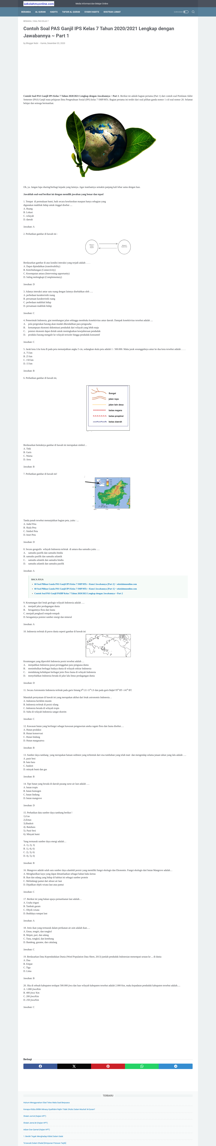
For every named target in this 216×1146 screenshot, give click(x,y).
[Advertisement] (80, 72)
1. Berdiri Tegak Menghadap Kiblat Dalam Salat (167, 71)
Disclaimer (127, 1135)
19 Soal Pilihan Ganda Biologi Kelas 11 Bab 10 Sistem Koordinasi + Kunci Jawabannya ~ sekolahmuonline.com (170, 331)
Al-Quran (42, 12)
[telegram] (125, 1103)
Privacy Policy (112, 1135)
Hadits (56, 12)
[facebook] (34, 1103)
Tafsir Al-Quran (73, 12)
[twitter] (57, 1103)
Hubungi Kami (141, 1135)
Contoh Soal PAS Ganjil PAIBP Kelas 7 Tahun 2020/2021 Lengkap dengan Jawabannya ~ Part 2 (78, 616)
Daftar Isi (99, 1135)
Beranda (28, 12)
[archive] (157, 384)
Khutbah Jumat (114, 12)
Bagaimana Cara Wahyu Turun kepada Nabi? (166, 95)
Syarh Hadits (94, 12)
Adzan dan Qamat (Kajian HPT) (161, 64)
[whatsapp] (103, 1103)
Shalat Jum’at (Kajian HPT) (159, 51)
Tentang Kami (85, 1135)
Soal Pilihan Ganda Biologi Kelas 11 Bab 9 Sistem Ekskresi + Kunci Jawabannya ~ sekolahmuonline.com (170, 345)
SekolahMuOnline (112, 1141)
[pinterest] (80, 1103)
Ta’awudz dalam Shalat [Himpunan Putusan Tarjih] (169, 78)
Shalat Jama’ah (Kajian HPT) (160, 57)
